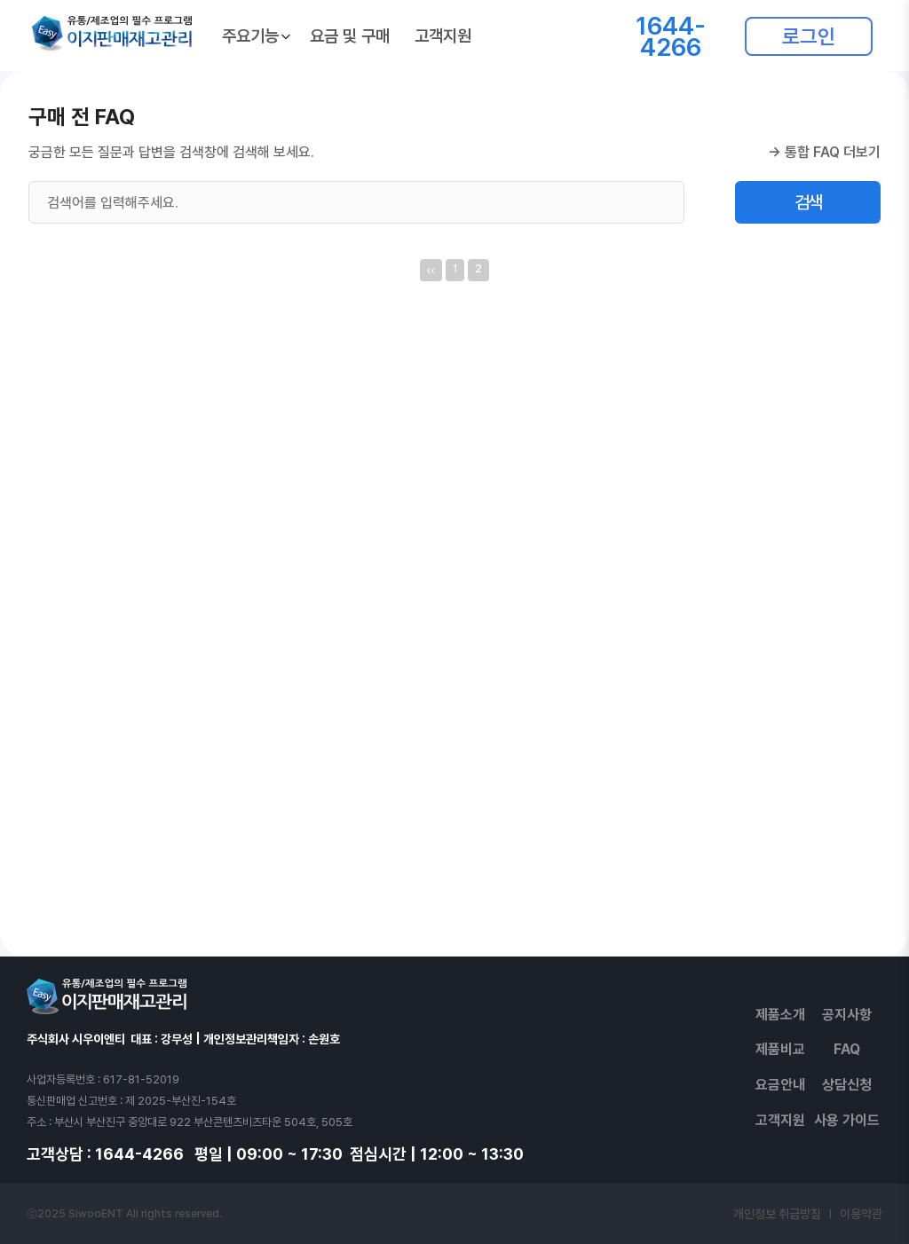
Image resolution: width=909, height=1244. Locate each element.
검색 (807, 202)
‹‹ (431, 270)
